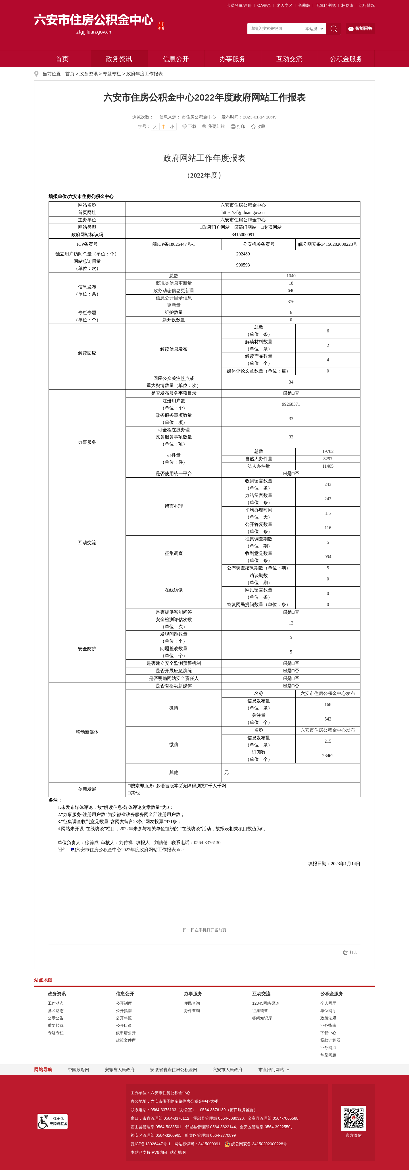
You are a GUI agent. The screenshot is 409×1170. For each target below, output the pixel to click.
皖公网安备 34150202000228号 (255, 1144)
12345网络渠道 (265, 1003)
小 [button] (172, 126)
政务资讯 (119, 59)
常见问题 (328, 1055)
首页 (62, 59)
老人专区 (285, 5)
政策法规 (328, 1018)
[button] (304, 5)
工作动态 (56, 1003)
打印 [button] (354, 952)
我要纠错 (216, 126)
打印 (241, 126)
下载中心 (328, 1032)
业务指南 (328, 1025)
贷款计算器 (330, 1040)
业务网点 (328, 1047)
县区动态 (56, 1010)
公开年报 (124, 1018)
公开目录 (124, 1025)
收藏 (261, 126)
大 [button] (155, 126)
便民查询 (192, 1003)
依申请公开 (126, 1032)
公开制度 (124, 1003)
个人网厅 (328, 1003)
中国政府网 (78, 1069)
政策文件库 (126, 1040)
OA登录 (264, 5)
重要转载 (56, 1025)
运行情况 (367, 5)
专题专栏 (112, 73)
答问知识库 (262, 1018)
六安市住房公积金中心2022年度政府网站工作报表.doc (129, 849)
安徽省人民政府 (120, 1069)
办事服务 (233, 59)
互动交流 (289, 59)
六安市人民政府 (228, 1069)
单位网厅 (328, 1010)
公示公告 (56, 1018)
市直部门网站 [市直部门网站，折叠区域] (271, 1069)
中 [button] (164, 126)
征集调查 (260, 1010)
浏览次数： (143, 116)
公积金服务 (346, 59)
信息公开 (176, 59)
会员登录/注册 (239, 5)
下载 (192, 126)
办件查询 (192, 1010)
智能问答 (360, 28)
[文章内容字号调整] (157, 126)
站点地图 (178, 1152)
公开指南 (124, 1010)
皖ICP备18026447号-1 (150, 1144)
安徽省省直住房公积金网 (173, 1069)
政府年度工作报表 (144, 73)
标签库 (347, 5)
